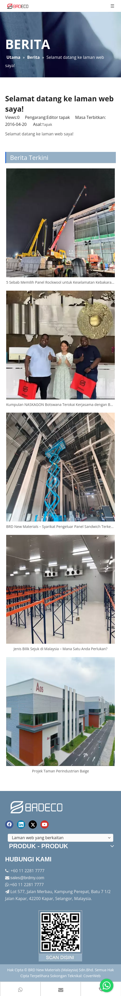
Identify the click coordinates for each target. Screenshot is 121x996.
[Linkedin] (21, 824)
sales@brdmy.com (27, 878)
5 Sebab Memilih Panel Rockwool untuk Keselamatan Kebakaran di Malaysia (60, 282)
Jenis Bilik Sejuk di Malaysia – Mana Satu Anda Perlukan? (60, 648)
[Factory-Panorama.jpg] (60, 936)
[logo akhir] (37, 806)
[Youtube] (44, 824)
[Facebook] (9, 824)
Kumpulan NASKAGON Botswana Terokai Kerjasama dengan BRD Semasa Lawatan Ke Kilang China (60, 404)
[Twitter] (33, 824)
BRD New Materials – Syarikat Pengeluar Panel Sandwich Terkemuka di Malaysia (60, 526)
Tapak (47, 124)
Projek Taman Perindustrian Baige (60, 771)
